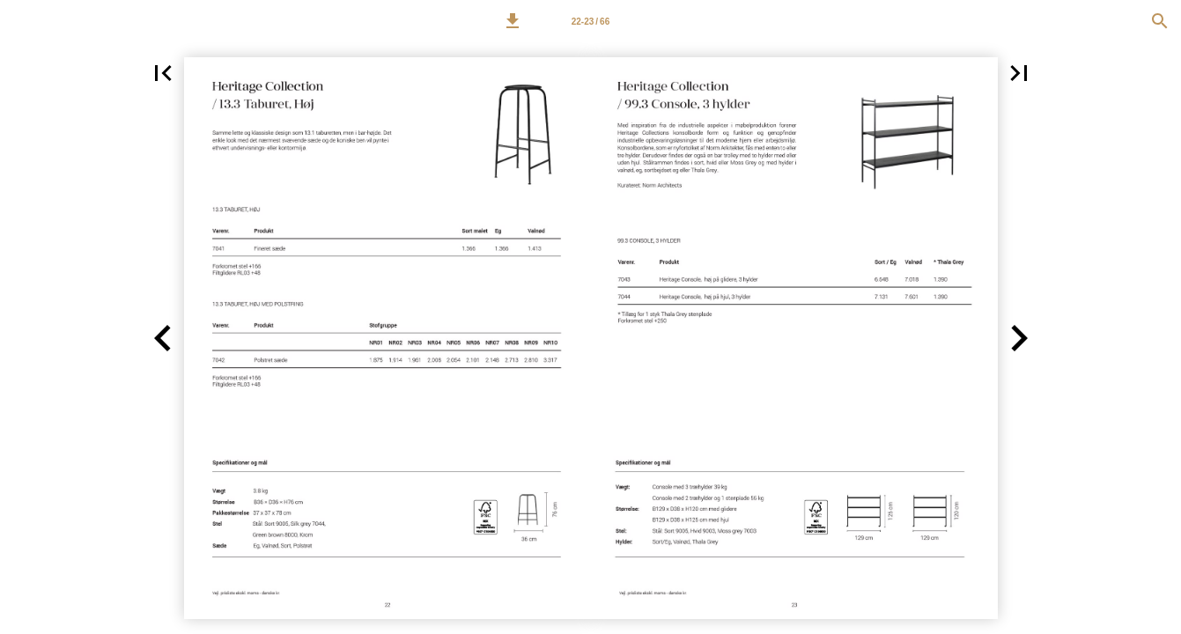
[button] (512, 21)
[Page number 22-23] (591, 21)
